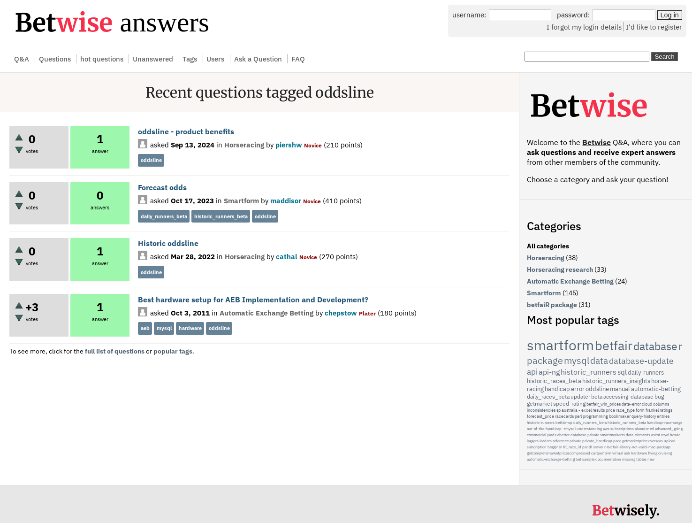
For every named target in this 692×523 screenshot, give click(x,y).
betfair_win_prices (603, 404)
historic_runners (588, 372)
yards (551, 434)
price (610, 410)
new (650, 459)
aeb (145, 328)
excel (586, 410)
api (532, 372)
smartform (560, 345)
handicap (557, 389)
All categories (548, 246)
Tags (190, 58)
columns (661, 404)
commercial (536, 434)
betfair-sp (563, 422)
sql (622, 372)
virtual (617, 453)
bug (659, 396)
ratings (666, 410)
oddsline (151, 160)
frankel (652, 410)
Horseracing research (560, 269)
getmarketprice (634, 440)
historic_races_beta (554, 381)
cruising (665, 453)
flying (652, 453)
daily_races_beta (548, 396)
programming (595, 416)
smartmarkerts (612, 434)
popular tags (172, 351)
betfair (613, 345)
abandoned (644, 428)
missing (628, 459)
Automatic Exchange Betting (266, 312)
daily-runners (646, 373)
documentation (608, 459)
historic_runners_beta (221, 216)
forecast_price (540, 416)
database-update (641, 360)
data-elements (638, 434)
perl (578, 416)
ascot (655, 434)
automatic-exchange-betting (551, 459)
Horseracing (244, 144)
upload (670, 440)
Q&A (21, 58)
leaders (546, 440)
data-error (631, 404)
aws (606, 428)
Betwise (596, 142)
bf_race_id (572, 447)
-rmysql (569, 428)
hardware (190, 328)
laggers (533, 440)
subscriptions (622, 428)
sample (588, 459)
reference (561, 440)
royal (665, 434)
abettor (563, 434)
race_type (625, 410)
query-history (643, 416)
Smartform (241, 200)
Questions (55, 58)
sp (558, 410)
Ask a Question (258, 58)
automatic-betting (656, 389)
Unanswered (153, 58)
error (578, 389)
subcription (537, 447)
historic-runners (541, 422)
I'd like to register (654, 26)
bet (578, 459)
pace (617, 440)
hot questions (101, 58)
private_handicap (597, 440)
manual (620, 389)
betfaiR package (552, 304)
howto (675, 434)
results (599, 410)
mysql (164, 328)
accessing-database (628, 396)
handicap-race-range (664, 422)
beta (596, 396)
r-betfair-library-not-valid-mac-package (637, 447)
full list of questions (114, 351)
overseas (655, 440)
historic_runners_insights (616, 381)
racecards (564, 416)
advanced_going (669, 428)
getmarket (539, 403)
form (640, 410)
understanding (589, 428)
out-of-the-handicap (544, 428)
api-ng (549, 372)
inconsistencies (541, 410)
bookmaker (620, 416)
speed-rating (569, 403)
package (545, 360)
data (599, 360)
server (598, 447)
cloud (647, 404)
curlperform (601, 453)
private (575, 440)
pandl (587, 447)
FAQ (298, 58)
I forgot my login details (584, 26)
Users (215, 58)
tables (641, 459)
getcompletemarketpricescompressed (558, 453)
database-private (584, 434)
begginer (555, 447)
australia (570, 410)
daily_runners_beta (164, 216)
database (655, 346)
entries (663, 416)
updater (580, 396)
